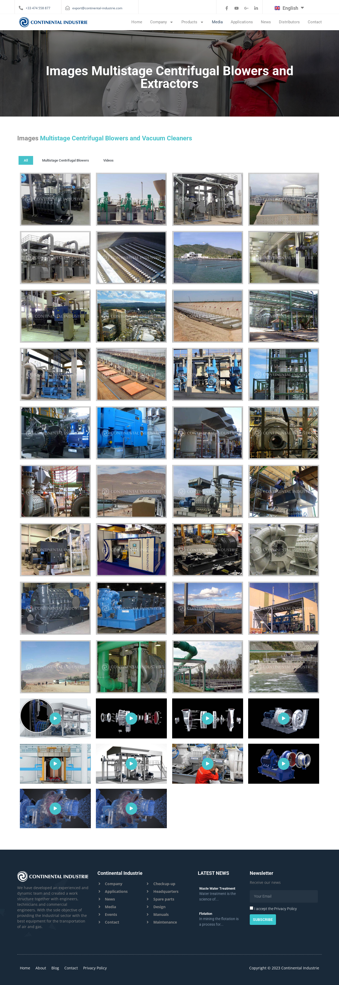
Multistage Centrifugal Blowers (65, 160)
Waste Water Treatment (217, 888)
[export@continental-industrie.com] (67, 8)
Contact (315, 22)
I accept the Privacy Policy (275, 909)
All (26, 160)
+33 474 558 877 (38, 8)
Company (161, 22)
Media (217, 22)
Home (136, 22)
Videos (108, 160)
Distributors (289, 22)
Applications (242, 22)
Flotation (205, 914)
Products (192, 22)
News (266, 22)
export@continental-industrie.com (97, 8)
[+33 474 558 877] (21, 8)
